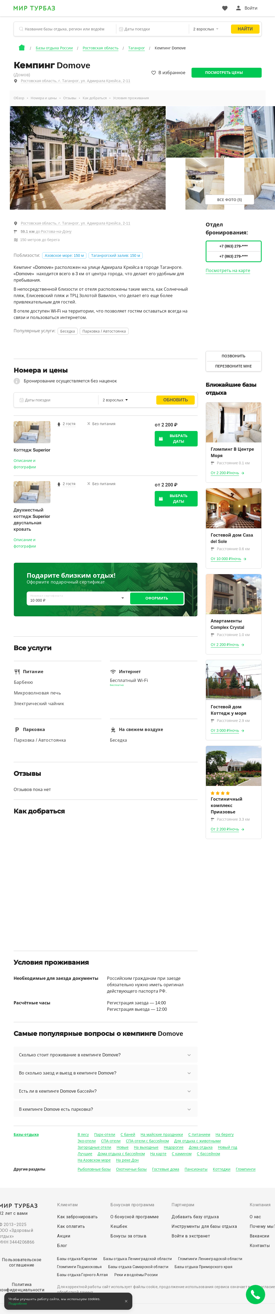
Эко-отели (87, 1141)
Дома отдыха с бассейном (121, 1154)
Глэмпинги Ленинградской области (210, 1259)
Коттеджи (221, 1169)
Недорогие (174, 1147)
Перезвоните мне (233, 366)
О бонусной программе (134, 1216)
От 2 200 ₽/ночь (225, 473)
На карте (158, 1154)
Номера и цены (44, 98)
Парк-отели (104, 1134)
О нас (255, 1216)
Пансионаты (196, 1169)
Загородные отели (94, 1147)
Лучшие (85, 1154)
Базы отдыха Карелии (77, 1259)
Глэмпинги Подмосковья (79, 1267)
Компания (260, 1204)
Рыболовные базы (94, 1169)
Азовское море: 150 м (64, 255)
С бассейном (208, 1154)
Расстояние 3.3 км (230, 819)
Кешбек (118, 1226)
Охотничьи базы (131, 1169)
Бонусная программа (132, 1204)
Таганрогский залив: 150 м (115, 255)
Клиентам (67, 1204)
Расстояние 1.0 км (230, 635)
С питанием (199, 1134)
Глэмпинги (246, 1169)
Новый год (227, 1147)
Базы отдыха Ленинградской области (137, 1259)
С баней (128, 1134)
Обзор (19, 98)
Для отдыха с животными (197, 1141)
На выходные (146, 1147)
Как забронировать (77, 1216)
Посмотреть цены (224, 72)
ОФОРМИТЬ (156, 598)
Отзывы (69, 98)
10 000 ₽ (38, 600)
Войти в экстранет (191, 1236)
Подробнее (18, 1303)
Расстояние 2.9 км (230, 720)
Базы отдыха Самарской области (138, 1267)
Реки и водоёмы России (136, 1275)
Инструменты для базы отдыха (204, 1226)
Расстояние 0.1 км (230, 463)
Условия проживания (131, 98)
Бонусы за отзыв (128, 1236)
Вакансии (259, 1236)
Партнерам (183, 1204)
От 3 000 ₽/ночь (225, 730)
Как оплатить (71, 1226)
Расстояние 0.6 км (230, 549)
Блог (62, 1245)
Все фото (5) (229, 200)
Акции (63, 1236)
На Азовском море (94, 1160)
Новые (123, 1147)
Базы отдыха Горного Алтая (82, 1275)
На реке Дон (127, 1160)
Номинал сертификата (46, 595)
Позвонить (233, 356)
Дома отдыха (201, 1147)
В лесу (83, 1134)
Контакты (260, 1245)
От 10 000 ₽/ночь (226, 559)
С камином (182, 1154)
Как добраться (95, 98)
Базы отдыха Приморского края (203, 1267)
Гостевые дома (165, 1169)
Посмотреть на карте (228, 270)
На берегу (225, 1134)
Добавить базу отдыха (195, 1216)
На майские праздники (162, 1134)
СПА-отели (111, 1141)
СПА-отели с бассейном (147, 1141)
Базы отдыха (26, 1134)
